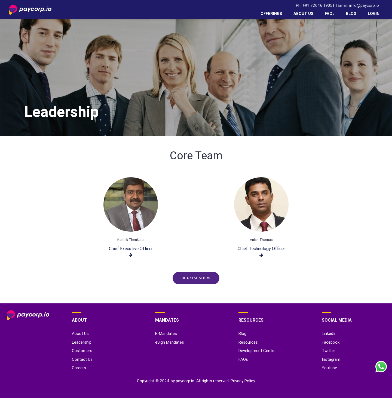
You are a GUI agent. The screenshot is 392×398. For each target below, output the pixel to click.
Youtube (329, 367)
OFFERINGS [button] (271, 13)
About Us (80, 333)
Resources (248, 342)
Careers (79, 367)
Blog (242, 333)
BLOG (351, 13)
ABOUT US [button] (303, 13)
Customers (82, 350)
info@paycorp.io (364, 5)
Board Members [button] (196, 278)
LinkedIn (329, 333)
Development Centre (256, 350)
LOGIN (373, 13)
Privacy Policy (243, 380)
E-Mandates (166, 333)
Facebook (330, 342)
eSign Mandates (169, 342)
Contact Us (82, 359)
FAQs (330, 13)
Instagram (331, 359)
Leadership (81, 342)
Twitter (328, 350)
